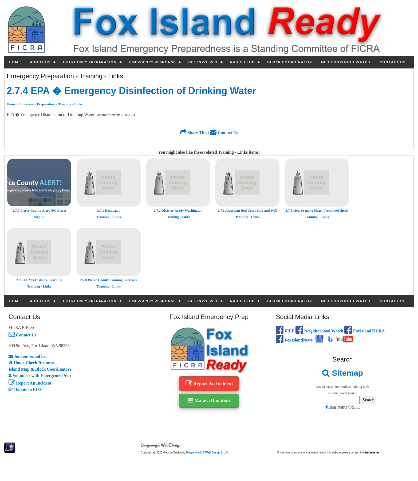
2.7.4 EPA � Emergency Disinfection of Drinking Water (131, 90)
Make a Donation (209, 400)
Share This (193, 132)
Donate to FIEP (26, 389)
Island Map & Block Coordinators (40, 369)
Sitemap (342, 372)
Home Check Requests (32, 362)
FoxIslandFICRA (364, 331)
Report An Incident (30, 383)
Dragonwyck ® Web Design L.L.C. (207, 452)
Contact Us (224, 132)
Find (343, 387)
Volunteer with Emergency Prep (40, 375)
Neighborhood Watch (319, 331)
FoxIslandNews (294, 340)
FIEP (285, 331)
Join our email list (28, 356)
